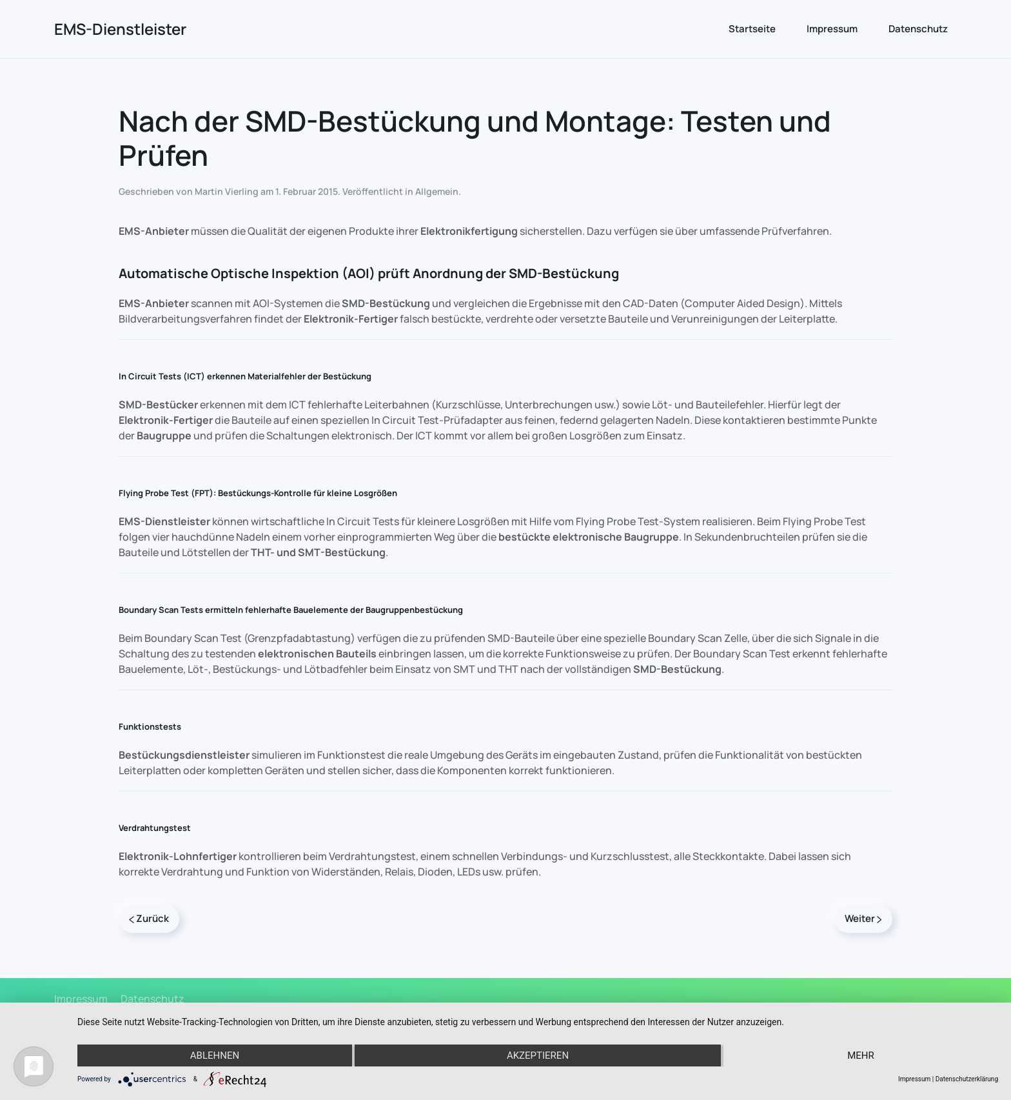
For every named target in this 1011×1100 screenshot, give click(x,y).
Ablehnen (214, 1055)
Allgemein (436, 191)
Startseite (752, 28)
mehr (860, 1055)
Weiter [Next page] (863, 918)
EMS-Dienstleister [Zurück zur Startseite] (120, 28)
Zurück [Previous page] (149, 918)
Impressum (832, 28)
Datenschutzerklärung (967, 1079)
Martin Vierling (227, 191)
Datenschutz (918, 28)
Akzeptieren (538, 1055)
